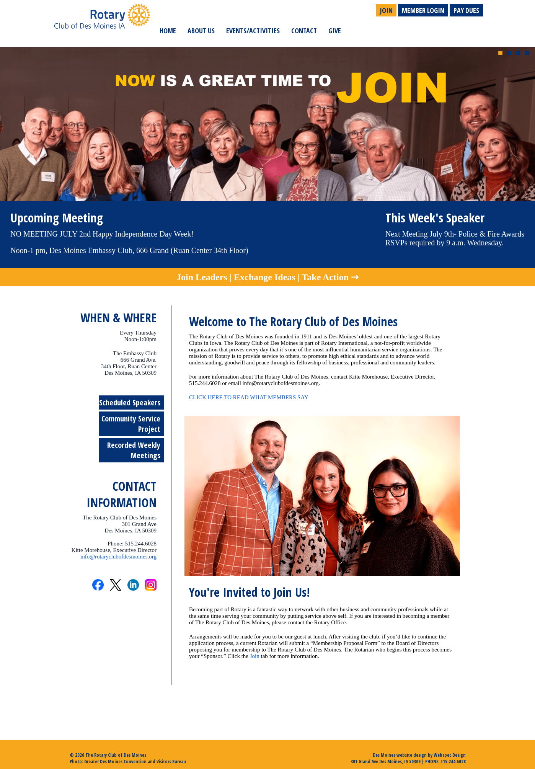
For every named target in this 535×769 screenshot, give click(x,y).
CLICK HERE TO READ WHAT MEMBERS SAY (248, 397)
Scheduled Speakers (129, 402)
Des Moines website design (400, 755)
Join (386, 10)
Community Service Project (130, 423)
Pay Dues (466, 10)
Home (168, 30)
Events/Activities (253, 30)
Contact (304, 30)
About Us (201, 30)
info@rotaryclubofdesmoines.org (118, 556)
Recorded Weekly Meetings (133, 450)
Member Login (423, 10)
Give (334, 30)
